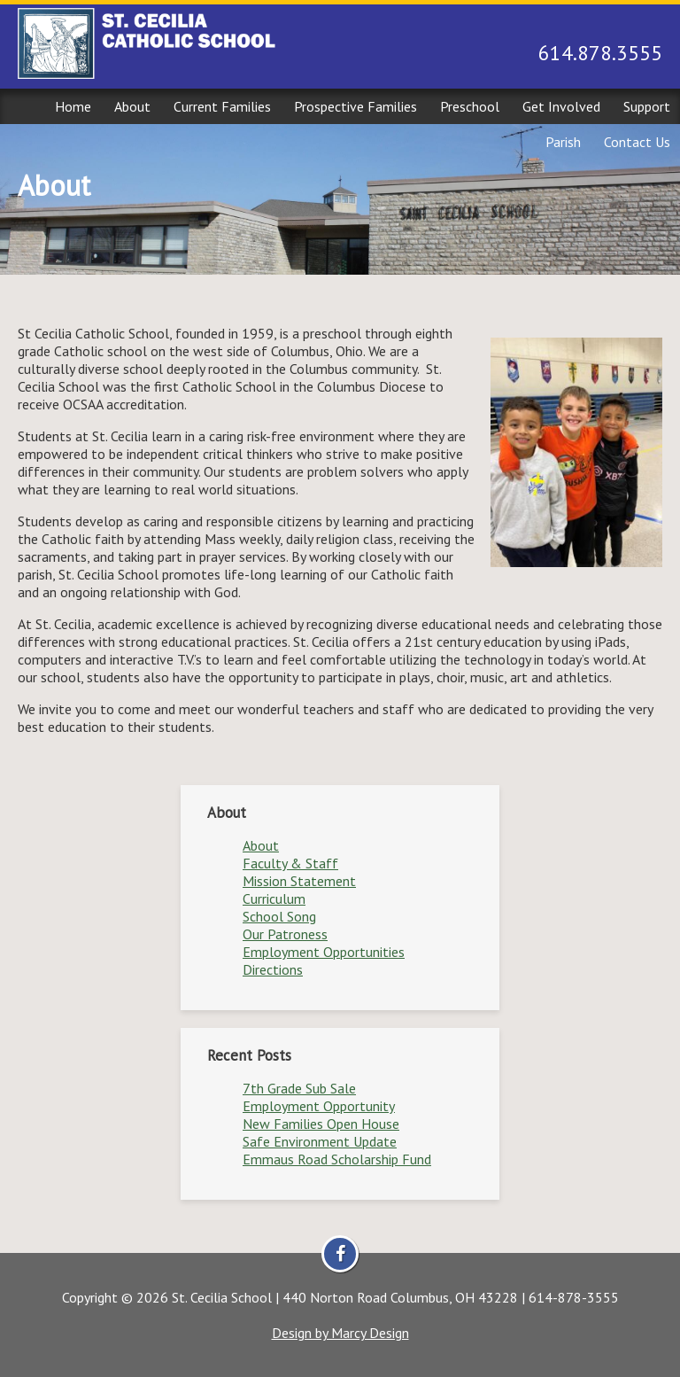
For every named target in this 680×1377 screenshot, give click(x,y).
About (132, 106)
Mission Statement (299, 881)
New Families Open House (321, 1123)
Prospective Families (355, 106)
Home (73, 106)
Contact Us (637, 142)
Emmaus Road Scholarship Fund (337, 1159)
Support (646, 106)
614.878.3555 (600, 53)
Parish (563, 142)
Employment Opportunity (319, 1106)
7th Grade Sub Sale (299, 1088)
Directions (273, 969)
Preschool (469, 106)
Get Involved (561, 106)
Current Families (222, 106)
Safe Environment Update (320, 1141)
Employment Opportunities (324, 952)
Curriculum (274, 898)
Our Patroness (285, 934)
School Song (279, 916)
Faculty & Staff (290, 863)
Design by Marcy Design (340, 1333)
